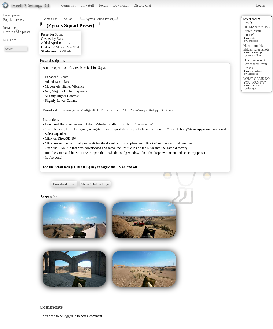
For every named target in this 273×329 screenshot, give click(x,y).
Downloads (121, 5)
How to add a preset (16, 32)
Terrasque (252, 73)
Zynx (60, 38)
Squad (68, 19)
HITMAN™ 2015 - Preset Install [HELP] (256, 31)
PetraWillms (254, 55)
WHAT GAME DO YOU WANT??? (256, 80)
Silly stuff (87, 5)
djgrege (251, 88)
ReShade (65, 51)
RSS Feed (10, 40)
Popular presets (13, 19)
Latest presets (12, 15)
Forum (103, 5)
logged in (70, 316)
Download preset (64, 184)
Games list (68, 5)
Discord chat (142, 5)
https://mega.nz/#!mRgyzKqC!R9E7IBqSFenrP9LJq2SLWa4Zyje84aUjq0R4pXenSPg (117, 110)
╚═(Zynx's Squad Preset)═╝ (99, 19)
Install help (10, 27)
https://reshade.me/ (140, 124)
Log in (260, 5)
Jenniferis (252, 40)
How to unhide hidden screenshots (256, 47)
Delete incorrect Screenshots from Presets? (255, 64)
